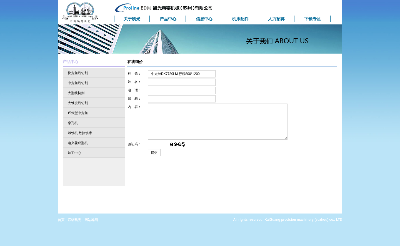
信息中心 (204, 18)
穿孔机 (73, 123)
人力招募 (276, 18)
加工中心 (74, 153)
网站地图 (91, 220)
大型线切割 (76, 93)
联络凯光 (74, 220)
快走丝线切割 (78, 73)
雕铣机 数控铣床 (80, 133)
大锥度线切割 (78, 103)
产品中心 (168, 18)
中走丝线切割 (78, 83)
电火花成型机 (78, 143)
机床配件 (240, 18)
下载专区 (312, 18)
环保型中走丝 (78, 113)
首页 (61, 220)
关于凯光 (132, 18)
